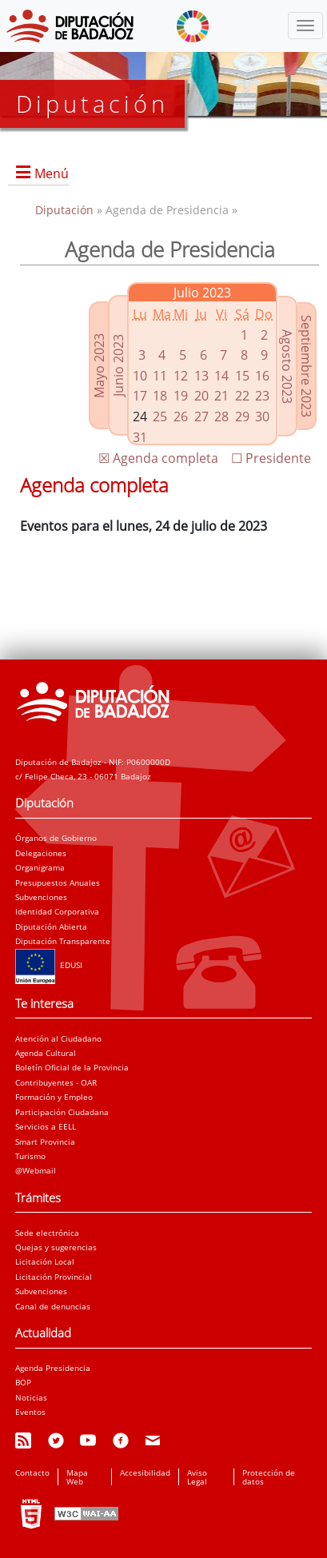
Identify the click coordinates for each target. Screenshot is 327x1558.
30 (262, 416)
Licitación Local (44, 1261)
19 (180, 395)
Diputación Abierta (51, 926)
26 (180, 416)
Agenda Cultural (45, 1052)
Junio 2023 (118, 365)
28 (221, 416)
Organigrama (40, 867)
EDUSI (48, 964)
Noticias (31, 1397)
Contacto (32, 1472)
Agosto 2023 (287, 366)
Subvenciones (41, 897)
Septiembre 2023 (306, 366)
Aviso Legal (197, 1476)
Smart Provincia (45, 1141)
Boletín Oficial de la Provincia (72, 1067)
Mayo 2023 (99, 365)
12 (180, 376)
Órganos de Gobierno (56, 837)
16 (262, 376)
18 (160, 395)
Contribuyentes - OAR (56, 1082)
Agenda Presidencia (52, 1367)
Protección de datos (268, 1476)
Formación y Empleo (54, 1096)
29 (242, 416)
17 (140, 395)
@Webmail (35, 1170)
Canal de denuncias (52, 1306)
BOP (23, 1382)
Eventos (30, 1411)
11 (160, 376)
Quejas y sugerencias (56, 1247)
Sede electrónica (47, 1232)
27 (201, 416)
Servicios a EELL (45, 1126)
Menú (51, 173)
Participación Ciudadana (62, 1112)
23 (262, 395)
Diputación (66, 209)
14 (221, 376)
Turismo (30, 1156)
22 (242, 395)
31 (140, 437)
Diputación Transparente (62, 940)
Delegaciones (40, 853)
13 (201, 376)
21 (221, 395)
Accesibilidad (145, 1472)
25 (160, 416)
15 (242, 376)
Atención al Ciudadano (58, 1038)
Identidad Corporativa (57, 911)
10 (140, 376)
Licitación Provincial (53, 1276)
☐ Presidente (271, 458)
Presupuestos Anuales (57, 882)
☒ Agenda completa (158, 458)
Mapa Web (77, 1476)
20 (201, 395)
